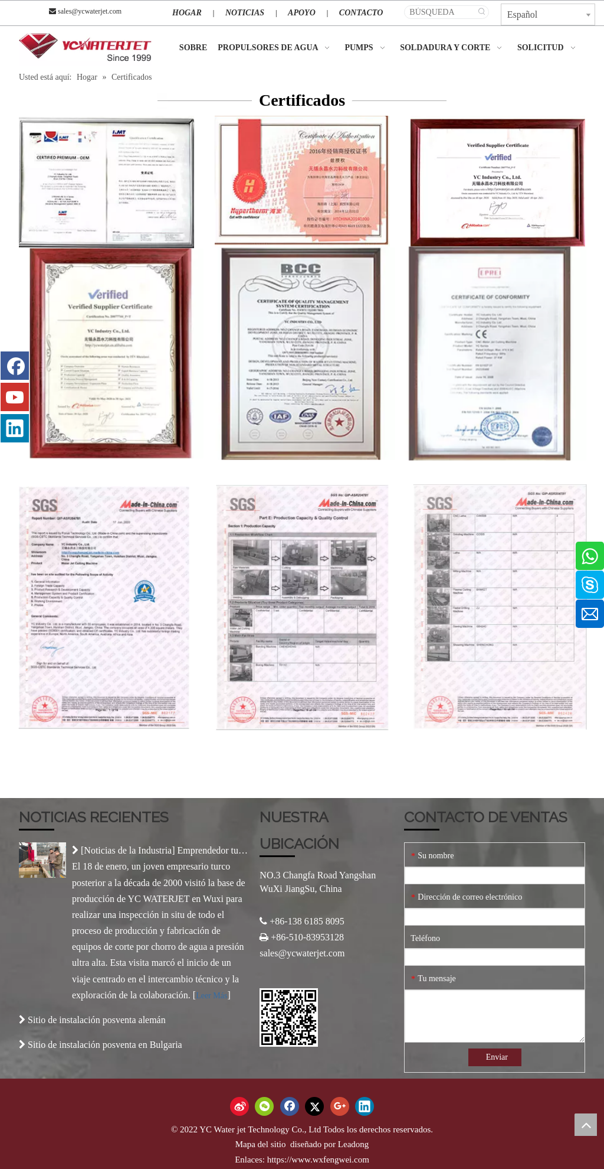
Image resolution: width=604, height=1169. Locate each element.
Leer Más (211, 995)
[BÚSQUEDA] (440, 12)
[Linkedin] (15, 428)
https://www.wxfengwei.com (318, 1159)
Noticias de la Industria (128, 850)
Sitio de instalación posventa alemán (97, 1020)
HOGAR (187, 12)
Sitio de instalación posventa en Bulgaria (105, 1045)
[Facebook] (15, 365)
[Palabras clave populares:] (482, 12)
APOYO (302, 12)
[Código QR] (289, 1017)
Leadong (353, 1144)
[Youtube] (15, 397)
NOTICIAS (244, 12)
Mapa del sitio (261, 1144)
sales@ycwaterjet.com (90, 11)
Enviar (497, 1057)
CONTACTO (361, 12)
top (586, 1124)
